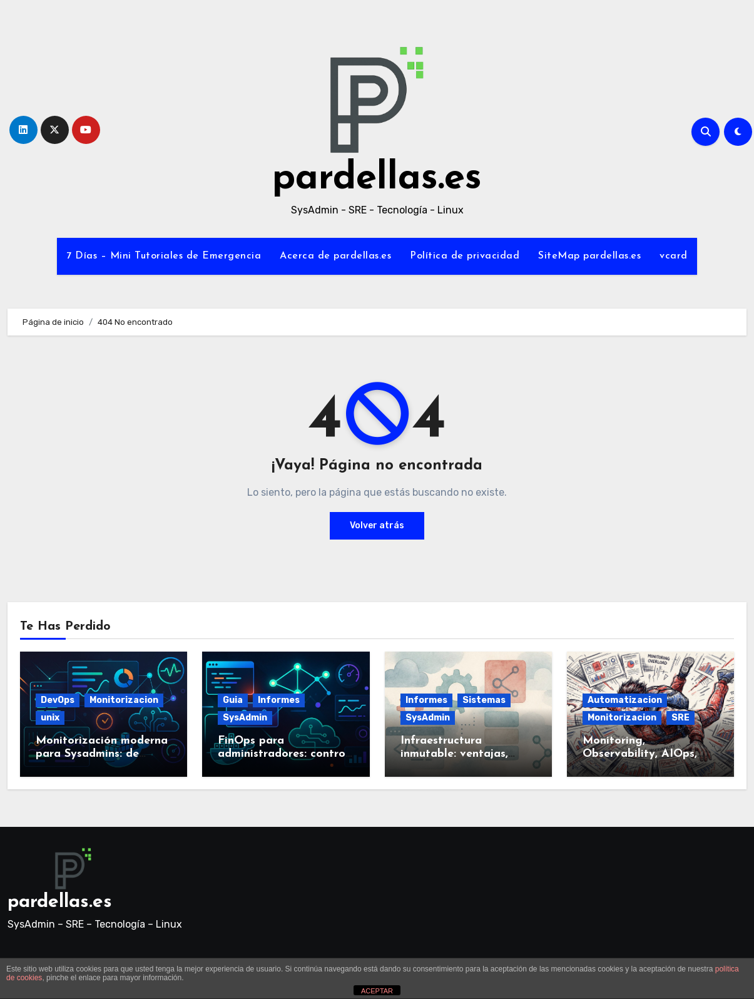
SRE (680, 717)
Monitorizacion (123, 700)
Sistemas (484, 700)
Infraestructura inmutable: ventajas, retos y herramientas (456, 754)
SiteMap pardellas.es (589, 256)
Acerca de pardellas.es (335, 256)
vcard (674, 256)
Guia (233, 700)
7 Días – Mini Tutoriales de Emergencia (163, 256)
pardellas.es (377, 179)
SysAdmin (245, 717)
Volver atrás (377, 525)
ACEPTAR (377, 991)
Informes (279, 700)
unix (50, 717)
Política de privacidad (464, 256)
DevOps (57, 700)
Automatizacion (625, 700)
